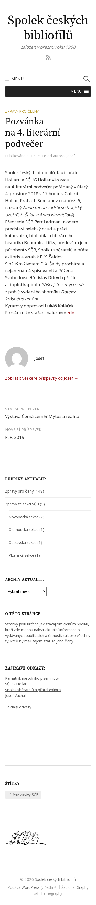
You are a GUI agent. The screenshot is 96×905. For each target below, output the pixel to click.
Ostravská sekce (22, 542)
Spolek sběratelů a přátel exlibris (33, 689)
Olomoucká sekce (23, 529)
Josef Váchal (15, 695)
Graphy (82, 887)
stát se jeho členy (58, 641)
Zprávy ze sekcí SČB (22, 503)
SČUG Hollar (16, 683)
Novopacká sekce (23, 516)
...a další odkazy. (18, 706)
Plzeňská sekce (21, 555)
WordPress (31, 887)
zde (70, 313)
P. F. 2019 (14, 437)
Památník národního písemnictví (32, 678)
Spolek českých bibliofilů (48, 28)
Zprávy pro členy (22, 111)
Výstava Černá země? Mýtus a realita (42, 416)
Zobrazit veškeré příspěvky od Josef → (41, 378)
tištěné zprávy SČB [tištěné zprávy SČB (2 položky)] (23, 794)
